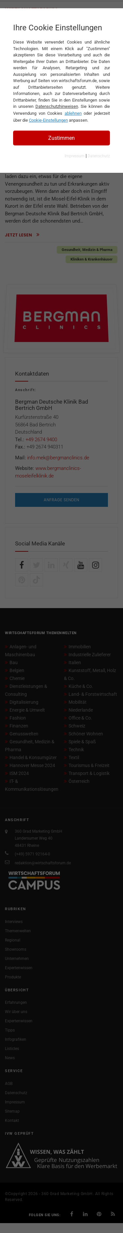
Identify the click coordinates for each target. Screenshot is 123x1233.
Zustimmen (61, 138)
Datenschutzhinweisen (56, 106)
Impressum (75, 156)
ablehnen (73, 113)
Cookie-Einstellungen (48, 120)
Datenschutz (99, 156)
